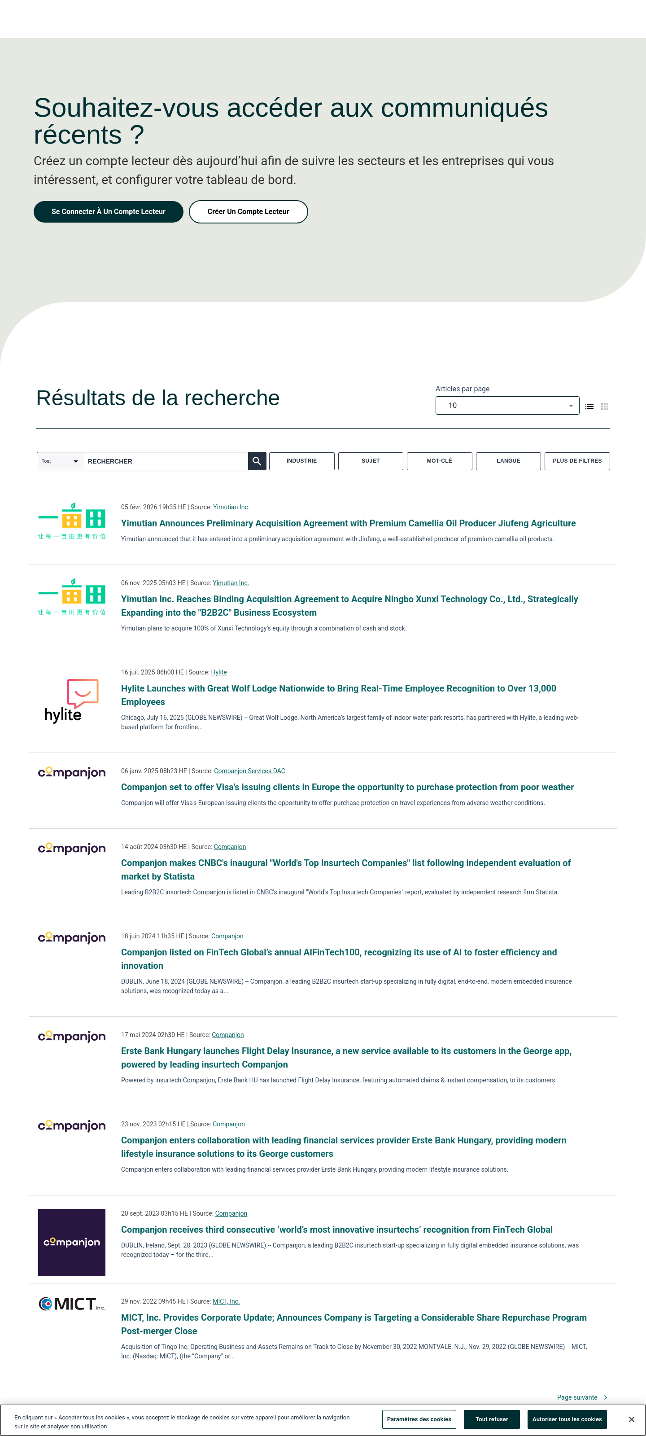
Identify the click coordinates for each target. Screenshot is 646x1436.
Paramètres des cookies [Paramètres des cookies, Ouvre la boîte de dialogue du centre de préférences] (419, 1421)
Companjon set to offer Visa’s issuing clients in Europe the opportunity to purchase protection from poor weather (347, 787)
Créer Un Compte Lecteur (248, 211)
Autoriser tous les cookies (567, 1421)
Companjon (230, 846)
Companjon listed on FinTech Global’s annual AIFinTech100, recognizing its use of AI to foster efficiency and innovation (339, 959)
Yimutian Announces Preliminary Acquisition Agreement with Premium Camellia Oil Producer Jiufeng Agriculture (348, 523)
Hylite (219, 672)
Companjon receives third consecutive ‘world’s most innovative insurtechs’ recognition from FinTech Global (337, 1229)
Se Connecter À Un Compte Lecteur (109, 211)
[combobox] (508, 405)
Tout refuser (492, 1421)
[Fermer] (632, 1422)
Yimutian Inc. (231, 507)
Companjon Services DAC (249, 771)
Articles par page (463, 389)
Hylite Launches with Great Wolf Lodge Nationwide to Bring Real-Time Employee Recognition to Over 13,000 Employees (338, 695)
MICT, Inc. (226, 1301)
